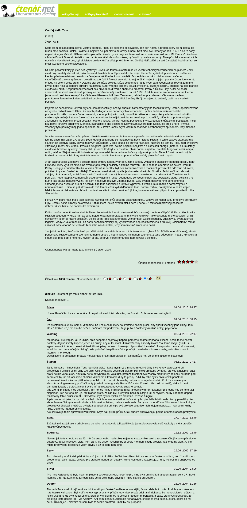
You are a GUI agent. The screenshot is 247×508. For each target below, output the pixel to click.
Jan (49, 319)
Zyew (50, 450)
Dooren (51, 483)
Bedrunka (53, 432)
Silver (50, 307)
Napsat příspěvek (55, 299)
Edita (50, 417)
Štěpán (51, 361)
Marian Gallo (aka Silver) (78, 249)
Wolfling (52, 334)
